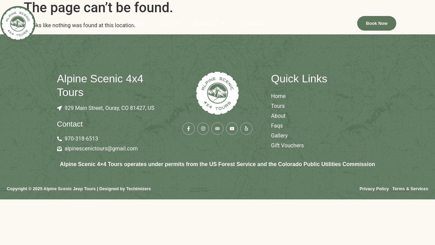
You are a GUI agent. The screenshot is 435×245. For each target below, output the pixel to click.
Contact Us (272, 25)
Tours (189, 25)
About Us (229, 25)
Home (157, 25)
